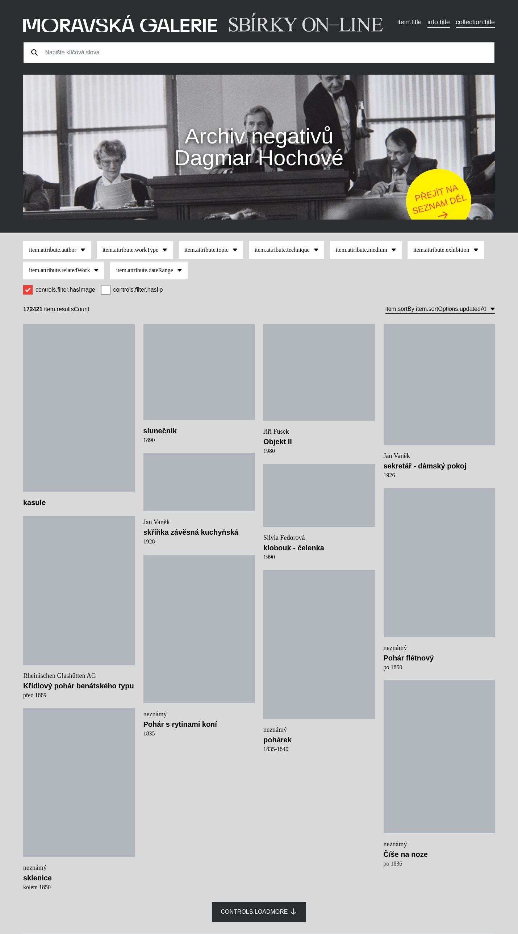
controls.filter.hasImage (65, 290)
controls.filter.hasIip (138, 290)
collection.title (475, 22)
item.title (409, 22)
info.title (438, 22)
